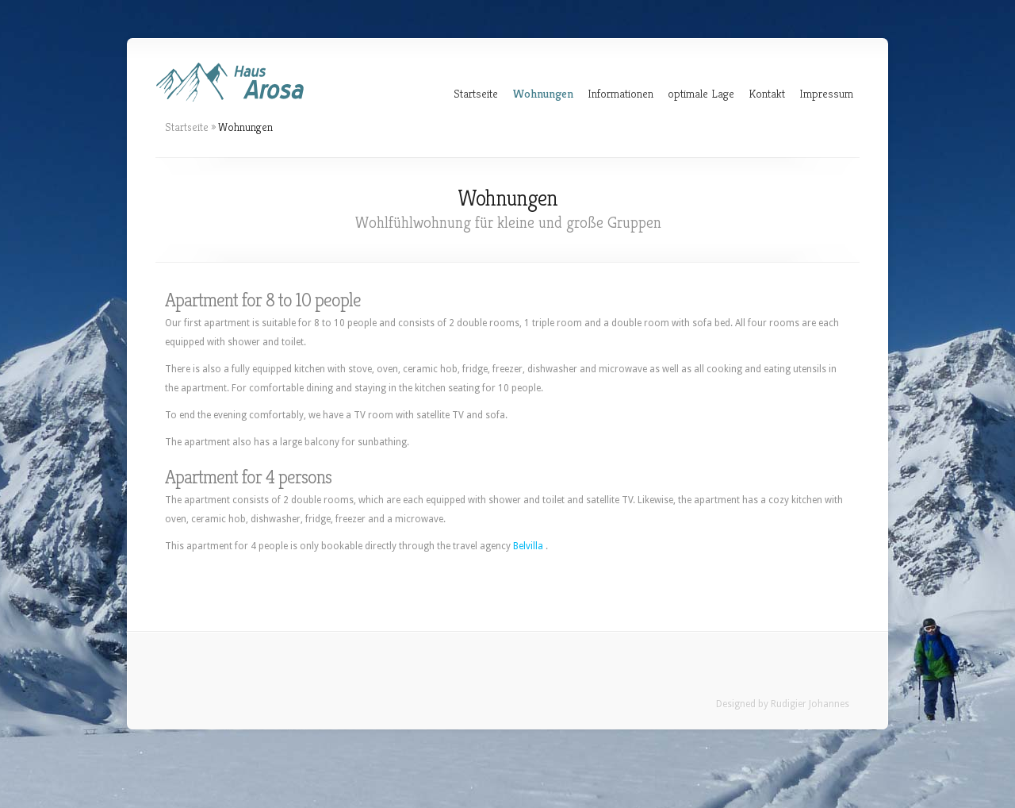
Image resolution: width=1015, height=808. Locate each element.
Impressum (826, 93)
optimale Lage (701, 93)
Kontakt (767, 93)
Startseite (476, 93)
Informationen (620, 93)
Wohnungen (542, 93)
